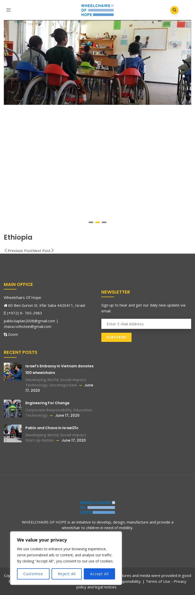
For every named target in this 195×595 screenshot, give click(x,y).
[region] (66, 558)
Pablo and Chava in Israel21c (51, 427)
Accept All (99, 573)
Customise (33, 573)
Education (82, 410)
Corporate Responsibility (48, 410)
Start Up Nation (39, 440)
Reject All (67, 573)
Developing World (41, 379)
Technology (36, 385)
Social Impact (73, 379)
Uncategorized (63, 385)
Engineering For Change (47, 402)
